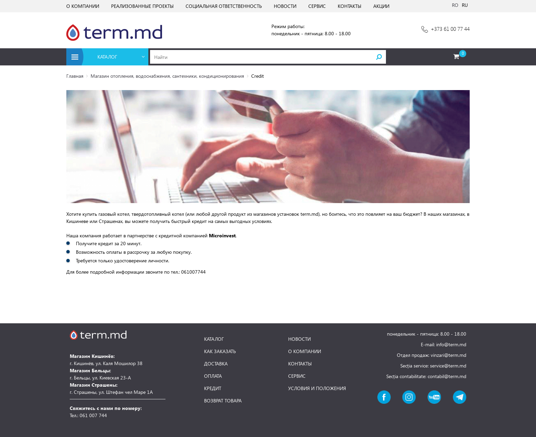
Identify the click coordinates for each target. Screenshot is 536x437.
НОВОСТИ (285, 6)
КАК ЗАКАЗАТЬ (220, 351)
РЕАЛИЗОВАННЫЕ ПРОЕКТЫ (142, 6)
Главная (74, 76)
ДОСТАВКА (216, 363)
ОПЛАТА (213, 376)
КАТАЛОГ (214, 339)
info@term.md (451, 344)
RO (455, 5)
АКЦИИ (381, 6)
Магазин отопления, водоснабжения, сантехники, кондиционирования (167, 76)
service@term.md (448, 365)
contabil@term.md (447, 376)
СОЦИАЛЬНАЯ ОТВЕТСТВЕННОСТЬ (224, 6)
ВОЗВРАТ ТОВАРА (223, 400)
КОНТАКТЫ (349, 6)
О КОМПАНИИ (82, 6)
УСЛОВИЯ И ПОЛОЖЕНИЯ (317, 388)
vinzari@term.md (448, 355)
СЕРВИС (317, 6)
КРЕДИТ (212, 388)
